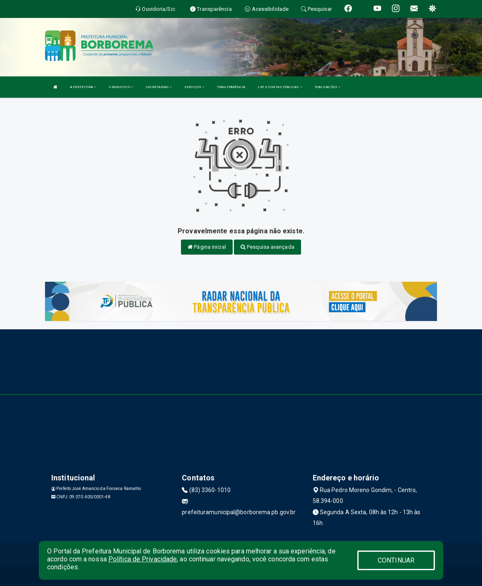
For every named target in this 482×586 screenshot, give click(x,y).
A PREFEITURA (83, 87)
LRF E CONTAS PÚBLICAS (280, 87)
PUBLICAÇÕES (327, 87)
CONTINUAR (396, 560)
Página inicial (207, 247)
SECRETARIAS (159, 87)
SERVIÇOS (194, 87)
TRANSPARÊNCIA (231, 87)
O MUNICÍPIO (121, 87)
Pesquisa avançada (267, 247)
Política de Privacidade (142, 559)
